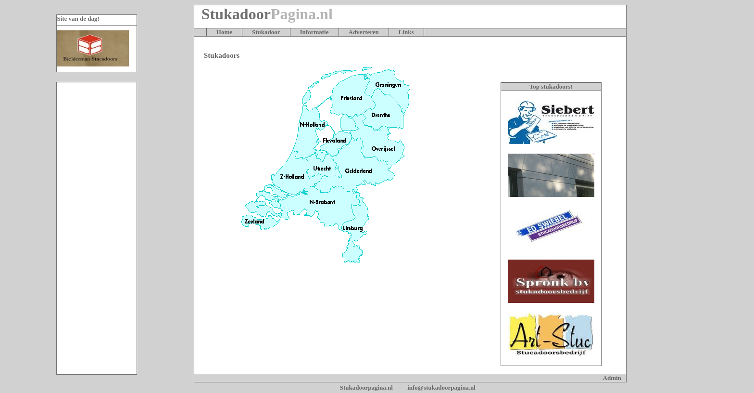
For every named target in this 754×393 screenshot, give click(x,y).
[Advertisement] (96, 228)
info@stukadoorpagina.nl (441, 387)
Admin (612, 377)
